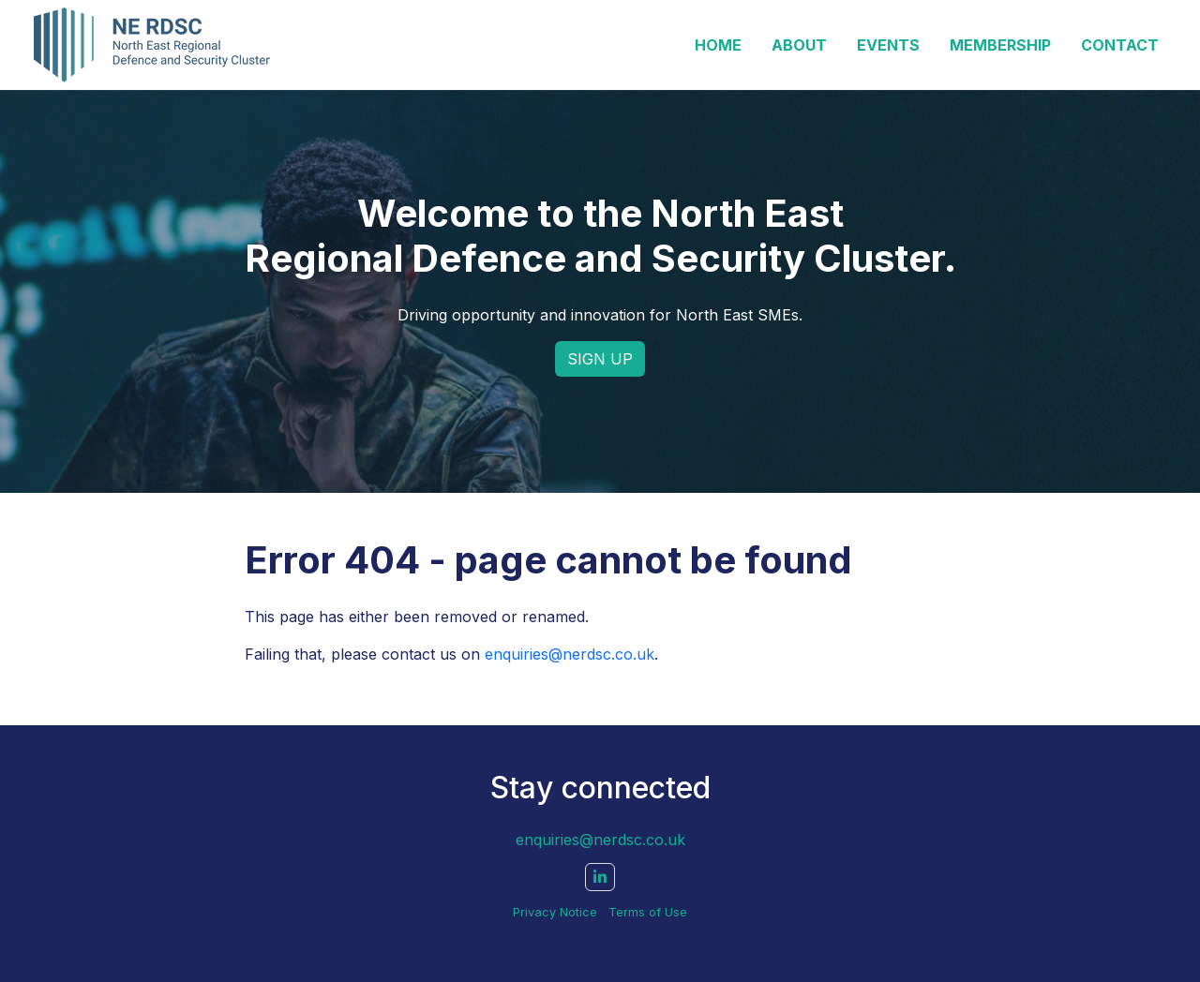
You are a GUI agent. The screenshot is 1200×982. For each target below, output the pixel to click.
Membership (1000, 45)
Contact (1120, 45)
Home (718, 45)
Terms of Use (647, 912)
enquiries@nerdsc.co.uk (569, 654)
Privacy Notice (555, 912)
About (799, 45)
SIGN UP (600, 359)
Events (888, 45)
